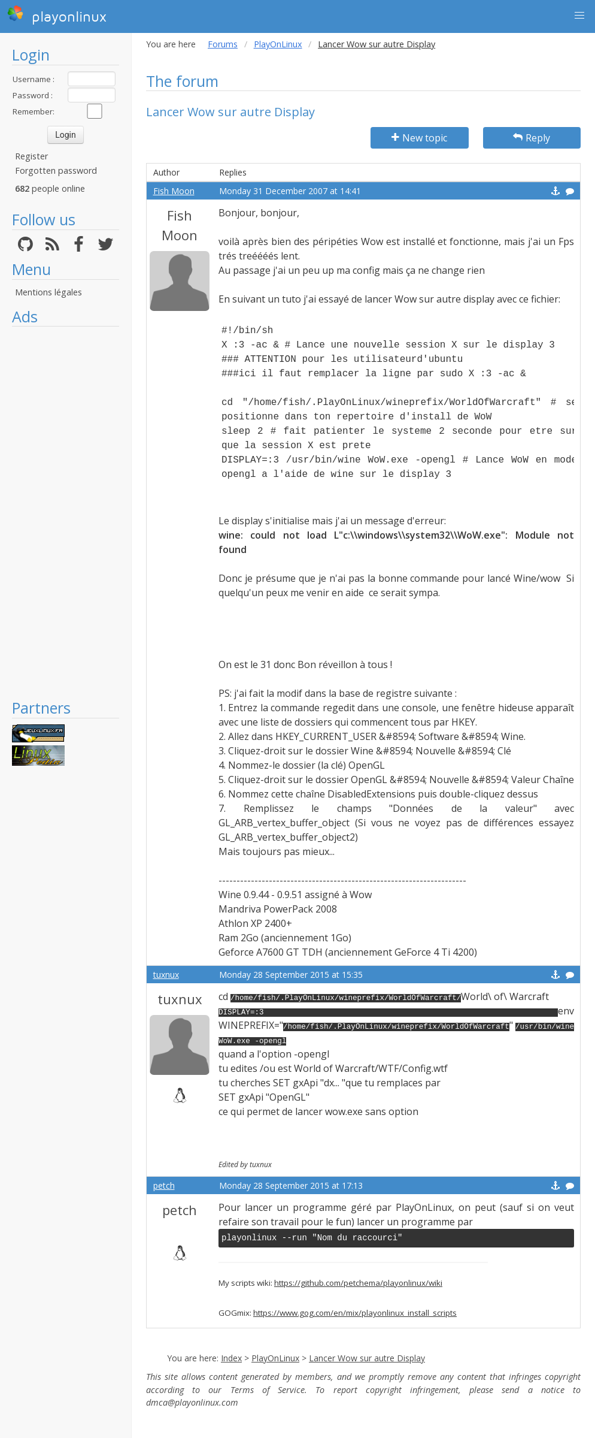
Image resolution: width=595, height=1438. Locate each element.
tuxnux (166, 974)
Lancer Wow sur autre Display (367, 1358)
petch (164, 1185)
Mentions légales (48, 292)
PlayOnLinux (278, 44)
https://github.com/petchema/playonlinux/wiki (358, 1282)
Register (31, 156)
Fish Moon (174, 191)
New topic (419, 137)
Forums (223, 44)
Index (231, 1358)
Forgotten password (56, 170)
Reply (531, 137)
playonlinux (57, 15)
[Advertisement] (65, 512)
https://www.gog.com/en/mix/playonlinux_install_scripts (355, 1312)
